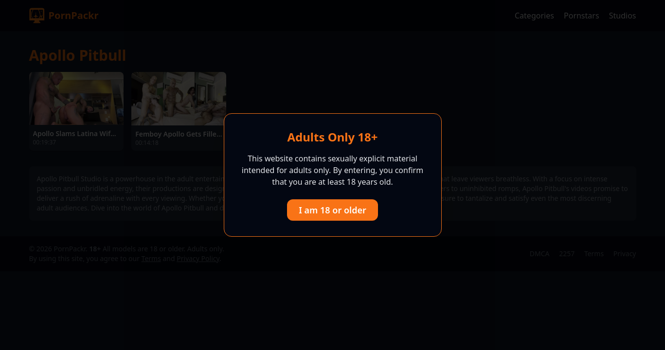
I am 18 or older (332, 210)
